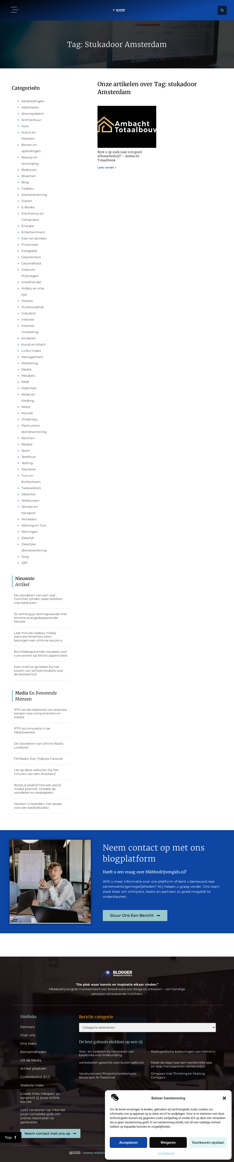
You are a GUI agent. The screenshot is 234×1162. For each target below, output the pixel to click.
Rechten (28, 438)
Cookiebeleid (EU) (35, 1077)
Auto (25, 126)
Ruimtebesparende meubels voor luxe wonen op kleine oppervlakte (40, 653)
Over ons (27, 1035)
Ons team (28, 1044)
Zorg (25, 556)
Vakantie (28, 494)
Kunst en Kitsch (33, 344)
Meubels (28, 375)
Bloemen (28, 176)
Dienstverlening (34, 195)
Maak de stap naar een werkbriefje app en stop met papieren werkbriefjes (181, 1064)
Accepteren (128, 1142)
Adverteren (30, 107)
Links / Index (31, 351)
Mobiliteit (29, 388)
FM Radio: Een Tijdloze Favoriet (38, 759)
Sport (25, 450)
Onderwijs (29, 419)
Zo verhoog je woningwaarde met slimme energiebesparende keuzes (40, 617)
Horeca (27, 301)
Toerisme (28, 469)
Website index (32, 1085)
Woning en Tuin (33, 525)
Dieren (26, 201)
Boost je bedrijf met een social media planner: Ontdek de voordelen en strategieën (37, 788)
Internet (27, 319)
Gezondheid (31, 263)
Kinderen (28, 338)
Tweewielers (31, 488)
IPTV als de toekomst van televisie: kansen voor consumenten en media (40, 713)
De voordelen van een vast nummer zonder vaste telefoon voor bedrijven (38, 599)
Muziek (27, 413)
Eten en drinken (34, 238)
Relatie (26, 444)
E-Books (27, 207)
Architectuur (31, 120)
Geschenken (31, 257)
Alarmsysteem (32, 113)
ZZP (24, 563)
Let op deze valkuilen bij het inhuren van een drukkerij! (36, 772)
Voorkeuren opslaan (208, 1142)
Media (26, 369)
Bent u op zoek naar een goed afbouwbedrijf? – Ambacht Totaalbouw (120, 156)
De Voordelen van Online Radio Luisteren (38, 745)
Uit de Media (30, 1060)
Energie (27, 226)
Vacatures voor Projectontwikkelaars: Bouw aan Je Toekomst (107, 1075)
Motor (26, 407)
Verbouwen (30, 500)
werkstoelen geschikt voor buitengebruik (111, 1062)
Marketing (29, 363)
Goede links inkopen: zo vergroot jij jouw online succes (40, 1098)
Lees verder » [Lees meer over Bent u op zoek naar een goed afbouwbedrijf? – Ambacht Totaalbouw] (107, 167)
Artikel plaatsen (33, 1068)
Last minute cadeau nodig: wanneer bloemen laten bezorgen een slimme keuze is (38, 636)
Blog (25, 182)
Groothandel (31, 282)
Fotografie (29, 251)
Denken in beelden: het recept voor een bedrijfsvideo (38, 805)
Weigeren (168, 1142)
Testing (27, 463)
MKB (25, 382)
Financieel (29, 244)
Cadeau (27, 188)
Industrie (28, 313)
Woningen (29, 531)
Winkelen (29, 519)
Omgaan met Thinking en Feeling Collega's (178, 1075)
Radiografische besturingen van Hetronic (183, 1051)
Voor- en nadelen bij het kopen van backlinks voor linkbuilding (106, 1053)
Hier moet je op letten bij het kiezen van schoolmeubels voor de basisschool (38, 670)
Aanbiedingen (32, 101)
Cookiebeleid (166, 1153)
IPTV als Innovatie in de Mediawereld (32, 730)
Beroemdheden (33, 1052)
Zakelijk (27, 538)
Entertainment (33, 232)
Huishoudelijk (32, 307)
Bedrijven (29, 170)
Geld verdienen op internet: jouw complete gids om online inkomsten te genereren (43, 1116)
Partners (27, 1027)
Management (32, 357)
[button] (224, 1098)
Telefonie (28, 457)
